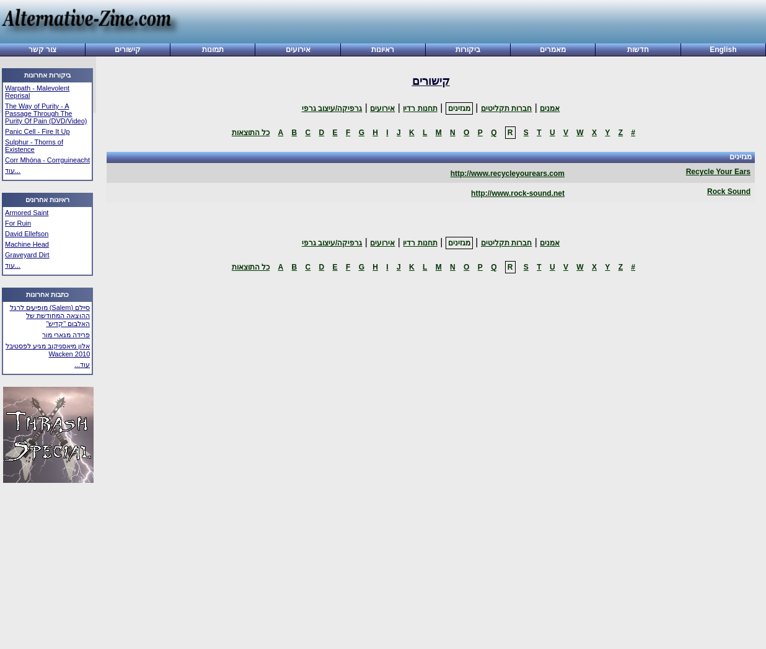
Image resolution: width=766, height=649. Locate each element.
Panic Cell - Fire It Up (37, 131)
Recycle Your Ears (718, 171)
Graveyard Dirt (27, 254)
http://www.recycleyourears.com (508, 173)
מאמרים (553, 49)
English (723, 49)
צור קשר (42, 49)
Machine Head (27, 244)
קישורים (128, 49)
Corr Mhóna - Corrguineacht (47, 160)
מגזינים (459, 108)
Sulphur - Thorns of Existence (34, 145)
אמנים (550, 108)
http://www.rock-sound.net (518, 193)
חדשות (638, 49)
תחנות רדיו (420, 108)
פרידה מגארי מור (66, 334)
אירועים (298, 49)
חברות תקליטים (506, 108)
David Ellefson (26, 233)
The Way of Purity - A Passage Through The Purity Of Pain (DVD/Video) (46, 113)
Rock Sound (729, 191)
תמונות (213, 49)
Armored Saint (26, 212)
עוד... (12, 170)
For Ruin (18, 223)
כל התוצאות (251, 132)
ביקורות (468, 49)
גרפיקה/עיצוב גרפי (332, 108)
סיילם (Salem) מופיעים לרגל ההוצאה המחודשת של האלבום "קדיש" (50, 315)
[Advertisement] (469, 23)
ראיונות (382, 49)
